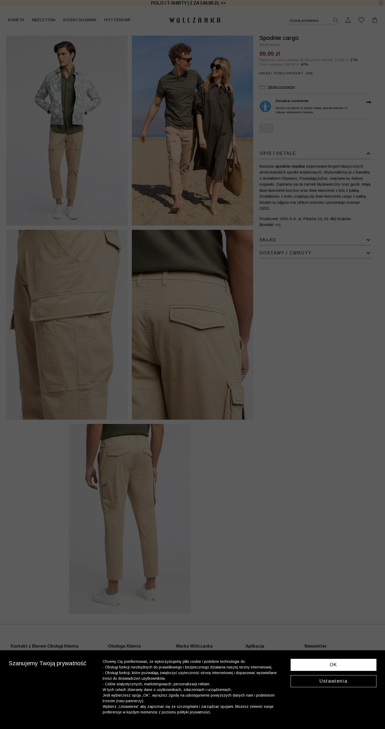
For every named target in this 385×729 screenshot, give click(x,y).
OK (333, 664)
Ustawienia (333, 681)
